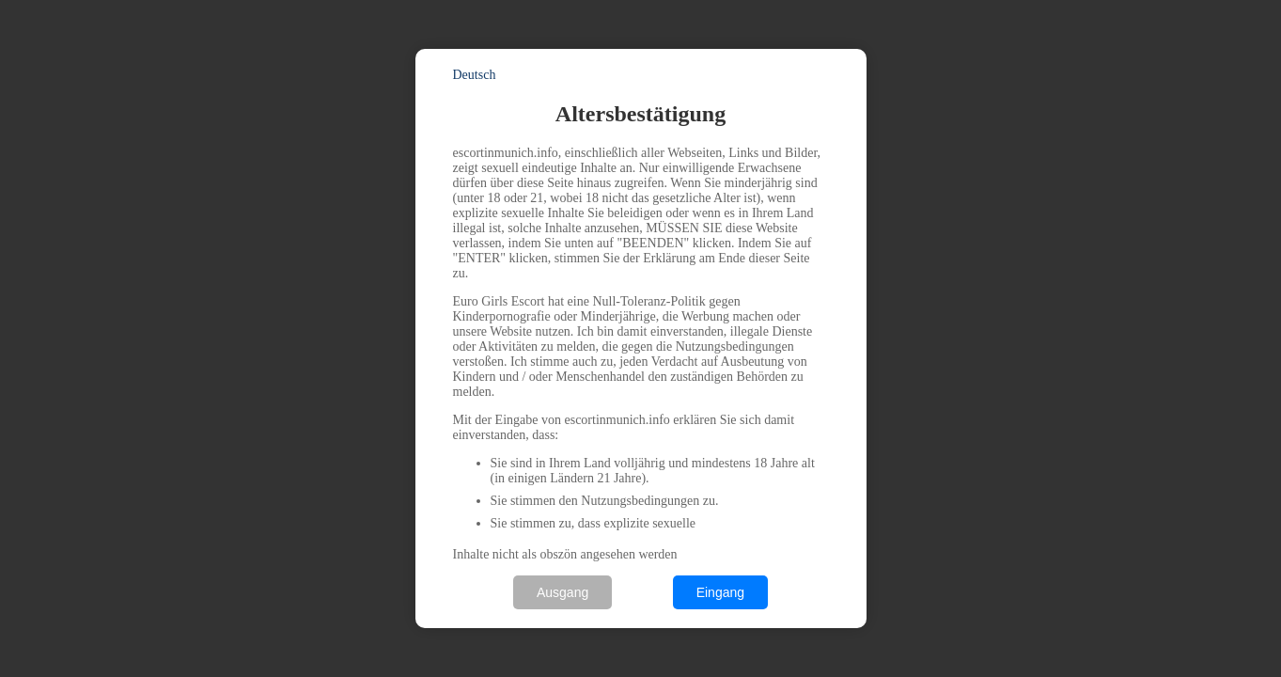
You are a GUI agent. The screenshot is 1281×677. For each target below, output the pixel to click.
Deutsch (474, 75)
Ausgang (562, 592)
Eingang (720, 592)
